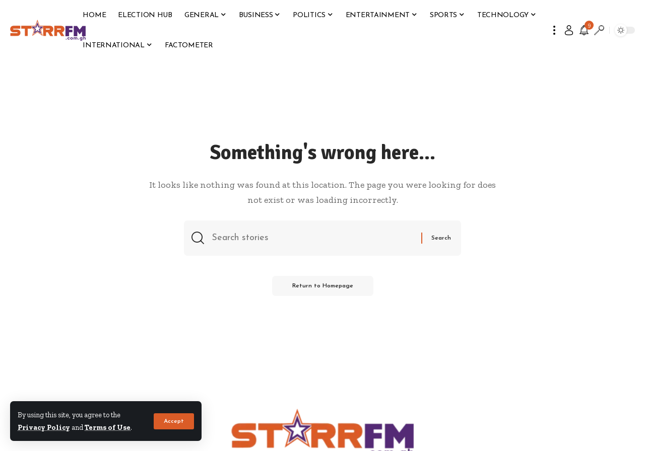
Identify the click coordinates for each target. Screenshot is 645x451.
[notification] (584, 30)
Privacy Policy (44, 427)
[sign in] (569, 30)
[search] (599, 30)
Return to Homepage (322, 286)
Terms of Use (108, 427)
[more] (554, 30)
